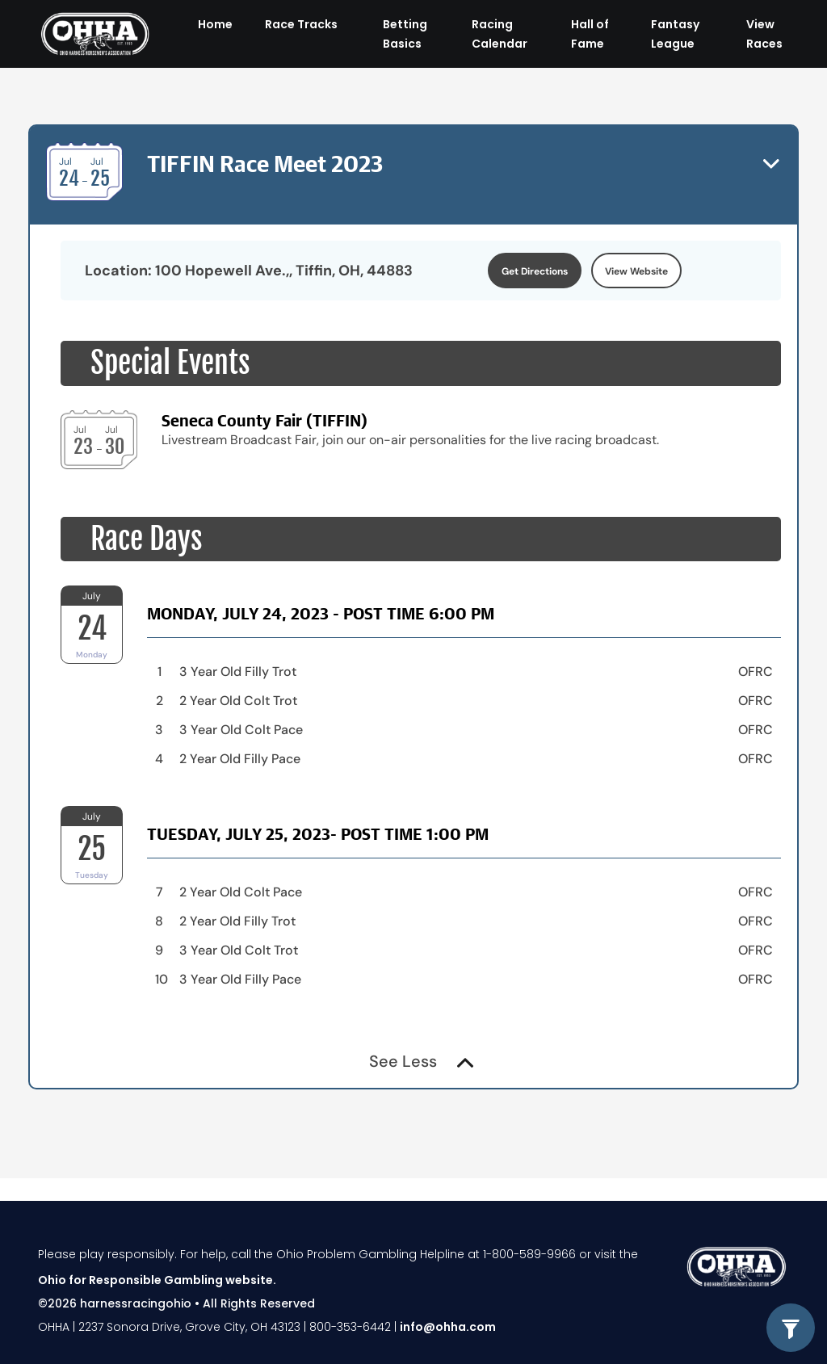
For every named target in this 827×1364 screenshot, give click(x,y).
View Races (764, 34)
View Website (636, 271)
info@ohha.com (448, 1327)
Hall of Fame (590, 34)
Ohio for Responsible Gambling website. (157, 1280)
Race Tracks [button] (302, 24)
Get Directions (535, 271)
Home (215, 24)
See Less (421, 1061)
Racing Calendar (499, 34)
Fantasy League (675, 34)
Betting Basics (405, 34)
